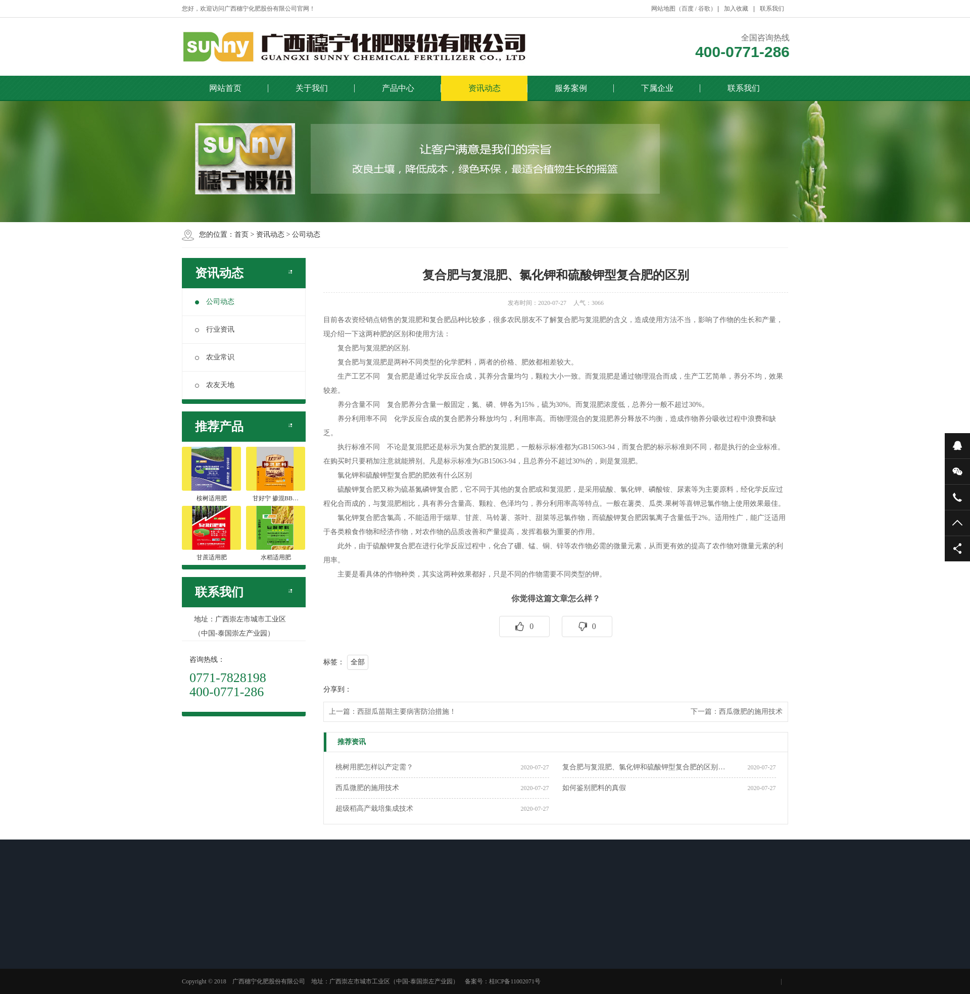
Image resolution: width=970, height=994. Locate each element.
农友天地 (214, 385)
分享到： (337, 689)
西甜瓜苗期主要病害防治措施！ (406, 711)
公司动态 (306, 234)
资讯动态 (484, 88)
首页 (241, 234)
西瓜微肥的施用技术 (751, 711)
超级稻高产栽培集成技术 (374, 808)
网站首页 (225, 88)
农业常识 (214, 357)
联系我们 (772, 8)
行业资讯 (214, 329)
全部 (358, 662)
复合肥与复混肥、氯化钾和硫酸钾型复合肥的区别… (643, 767)
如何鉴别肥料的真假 (594, 788)
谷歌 (704, 8)
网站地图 (663, 8)
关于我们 (312, 88)
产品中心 (398, 88)
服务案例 (571, 88)
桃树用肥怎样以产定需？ (374, 767)
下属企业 (657, 88)
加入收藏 (736, 8)
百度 (688, 8)
